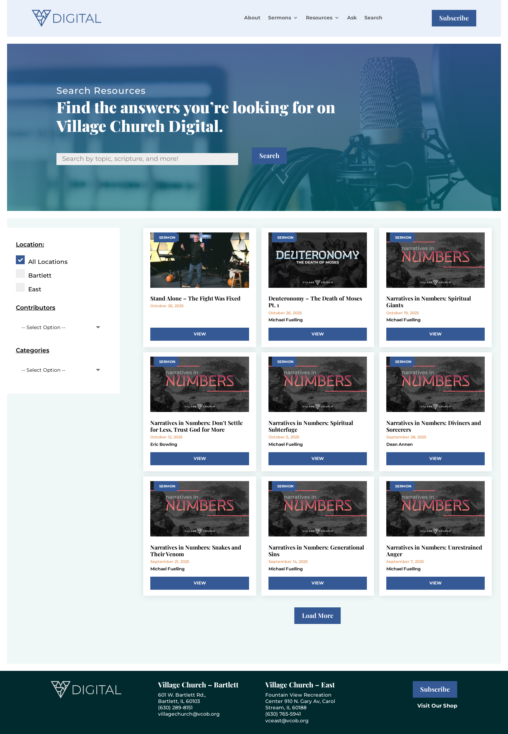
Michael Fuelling (285, 319)
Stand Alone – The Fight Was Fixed (195, 298)
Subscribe (454, 18)
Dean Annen (399, 444)
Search (373, 17)
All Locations (48, 261)
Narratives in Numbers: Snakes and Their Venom (195, 551)
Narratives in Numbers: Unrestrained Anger (434, 551)
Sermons (279, 17)
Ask (352, 17)
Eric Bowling (163, 444)
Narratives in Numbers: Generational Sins (316, 551)
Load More (317, 615)
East (34, 289)
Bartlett (40, 275)
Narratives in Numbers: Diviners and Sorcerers (433, 426)
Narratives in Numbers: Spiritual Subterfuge (310, 426)
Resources (319, 17)
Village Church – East (300, 684)
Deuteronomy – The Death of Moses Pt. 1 (315, 302)
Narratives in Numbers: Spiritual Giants (428, 302)
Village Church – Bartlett (198, 684)
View (200, 333)
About (252, 17)
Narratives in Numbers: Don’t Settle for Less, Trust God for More (196, 426)
